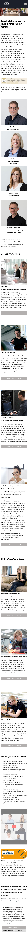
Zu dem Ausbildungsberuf (14, 313)
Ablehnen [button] (20, 930)
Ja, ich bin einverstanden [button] (14, 927)
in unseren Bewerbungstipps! (12, 901)
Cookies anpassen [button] (8, 930)
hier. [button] (10, 923)
